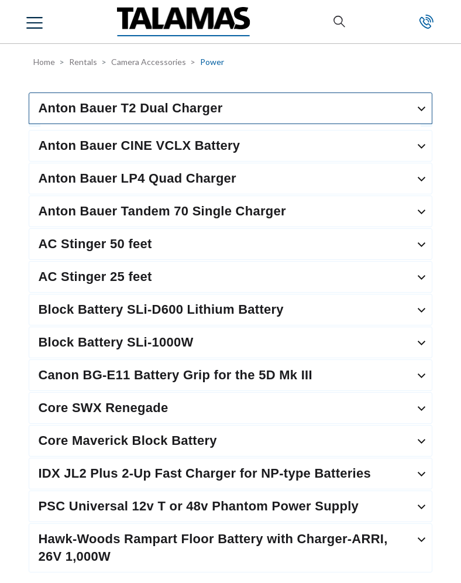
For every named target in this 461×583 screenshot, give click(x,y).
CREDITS (45, 413)
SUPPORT (48, 374)
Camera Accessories (148, 62)
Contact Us (426, 21)
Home (44, 62)
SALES (40, 304)
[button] (36, 21)
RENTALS (46, 269)
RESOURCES (53, 339)
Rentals (83, 62)
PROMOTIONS (59, 448)
